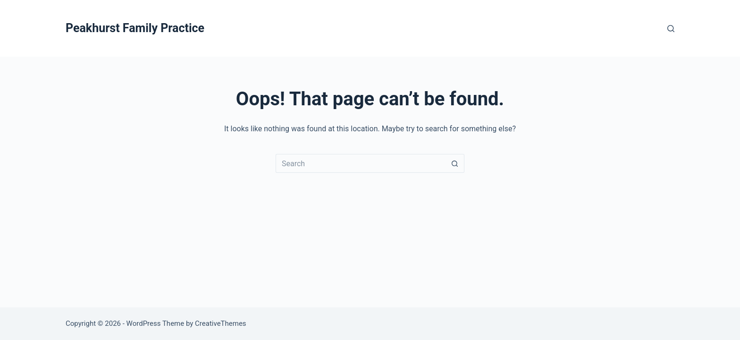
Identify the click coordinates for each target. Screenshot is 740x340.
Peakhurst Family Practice (135, 28)
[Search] (670, 28)
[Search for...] (361, 163)
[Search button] (455, 163)
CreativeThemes (220, 323)
